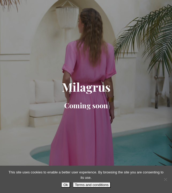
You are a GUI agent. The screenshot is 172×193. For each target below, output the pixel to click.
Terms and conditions (92, 185)
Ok (65, 185)
